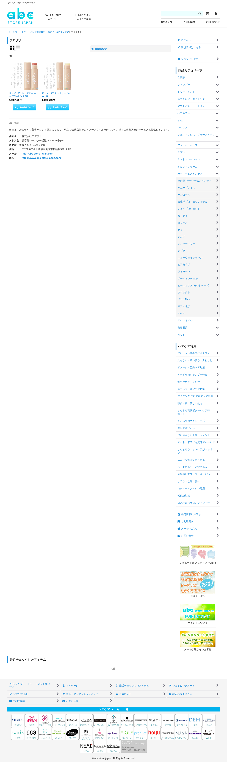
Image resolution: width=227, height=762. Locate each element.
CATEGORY (52, 17)
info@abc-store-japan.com (37, 153)
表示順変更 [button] (99, 48)
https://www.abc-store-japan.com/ (42, 157)
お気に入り (166, 22)
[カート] (207, 13)
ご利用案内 (189, 22)
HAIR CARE (83, 17)
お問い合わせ (213, 22)
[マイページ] (215, 13)
